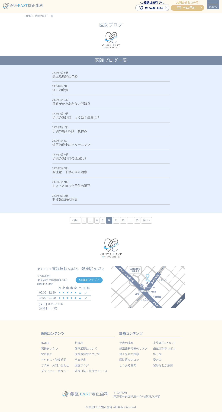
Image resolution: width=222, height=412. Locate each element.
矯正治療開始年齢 (65, 76)
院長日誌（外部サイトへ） (91, 370)
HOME (28, 16)
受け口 (157, 359)
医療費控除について (87, 354)
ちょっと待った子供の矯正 (73, 186)
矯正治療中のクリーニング (71, 145)
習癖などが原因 (163, 365)
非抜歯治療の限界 (65, 199)
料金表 (79, 342)
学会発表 (80, 359)
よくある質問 (127, 365)
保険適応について (86, 348)
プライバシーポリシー (55, 370)
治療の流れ (126, 342)
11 (116, 220)
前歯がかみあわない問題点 (71, 103)
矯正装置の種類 (129, 354)
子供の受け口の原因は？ (69, 158)
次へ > (146, 220)
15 (137, 220)
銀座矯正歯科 (23, 5)
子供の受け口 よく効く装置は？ (76, 117)
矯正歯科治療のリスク (133, 348)
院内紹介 (46, 354)
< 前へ (75, 220)
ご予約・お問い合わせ (55, 365)
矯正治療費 (60, 90)
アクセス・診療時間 (53, 359)
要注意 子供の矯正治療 (69, 172)
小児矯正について (164, 342)
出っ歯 (157, 354)
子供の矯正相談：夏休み (69, 131)
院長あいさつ (49, 348)
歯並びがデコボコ (164, 348)
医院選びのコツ (129, 359)
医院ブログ (41, 16)
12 (123, 220)
